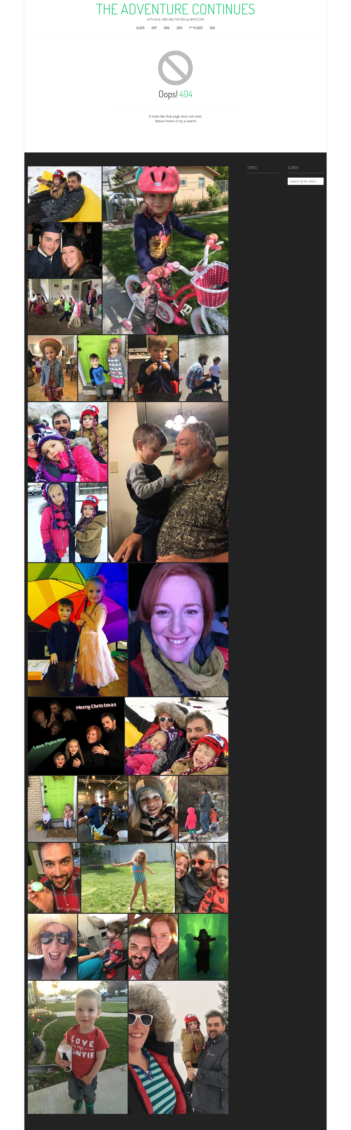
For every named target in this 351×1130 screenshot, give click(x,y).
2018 (166, 28)
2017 (154, 28)
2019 (179, 28)
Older (140, 28)
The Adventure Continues (175, 9)
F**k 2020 (196, 28)
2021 (212, 28)
